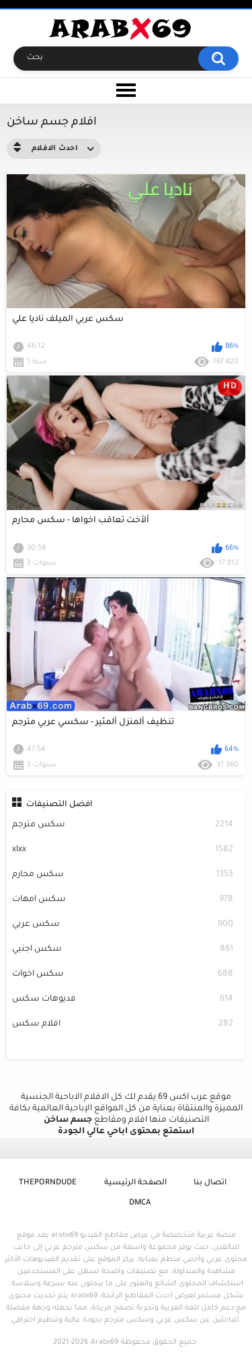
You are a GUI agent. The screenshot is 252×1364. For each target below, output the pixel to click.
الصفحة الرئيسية (135, 1183)
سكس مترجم (123, 825)
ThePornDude (48, 1183)
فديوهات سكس (123, 999)
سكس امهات (123, 900)
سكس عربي (123, 925)
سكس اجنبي (123, 950)
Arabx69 (104, 1342)
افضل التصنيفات (59, 805)
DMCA (140, 1203)
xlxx (123, 850)
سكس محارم (123, 875)
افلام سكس (123, 1024)
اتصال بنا (210, 1183)
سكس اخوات (123, 974)
